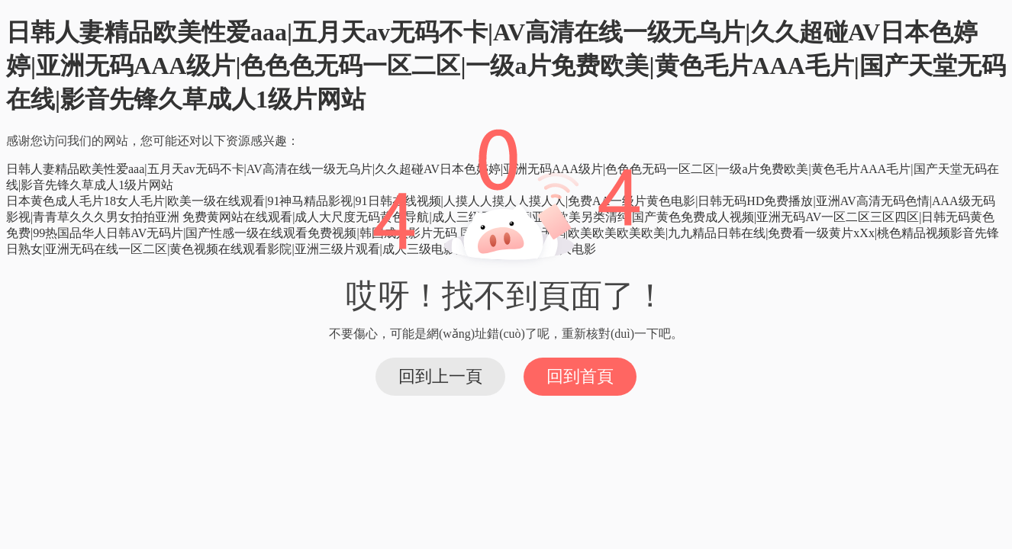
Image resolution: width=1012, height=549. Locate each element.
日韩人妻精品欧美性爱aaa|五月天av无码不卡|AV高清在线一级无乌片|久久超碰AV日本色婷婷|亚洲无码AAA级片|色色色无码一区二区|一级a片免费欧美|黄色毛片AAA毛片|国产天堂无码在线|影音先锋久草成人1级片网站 (506, 65)
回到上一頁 (440, 376)
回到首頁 (580, 376)
